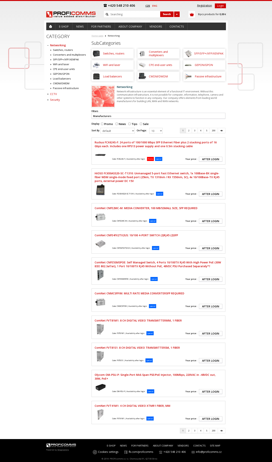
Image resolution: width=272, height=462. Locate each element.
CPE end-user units (64, 69)
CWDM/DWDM (61, 83)
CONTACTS (199, 445)
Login (220, 5)
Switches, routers (63, 50)
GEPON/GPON (61, 74)
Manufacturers (102, 116)
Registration (204, 5)
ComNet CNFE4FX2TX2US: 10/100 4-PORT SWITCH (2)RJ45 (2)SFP (136, 235)
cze (147, 5)
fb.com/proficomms (141, 452)
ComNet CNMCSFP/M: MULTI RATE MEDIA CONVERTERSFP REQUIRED (139, 293)
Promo (107, 124)
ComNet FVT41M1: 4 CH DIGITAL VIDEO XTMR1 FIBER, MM (132, 406)
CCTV (53, 94)
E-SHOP (111, 445)
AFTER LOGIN (210, 159)
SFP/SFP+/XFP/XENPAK (66, 59)
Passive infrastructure (66, 88)
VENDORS (183, 445)
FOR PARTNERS (140, 445)
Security (55, 99)
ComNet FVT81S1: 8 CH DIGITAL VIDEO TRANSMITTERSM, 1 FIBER (137, 347)
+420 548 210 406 (174, 452)
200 (213, 130)
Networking (58, 45)
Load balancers (62, 78)
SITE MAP (215, 445)
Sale (144, 124)
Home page (97, 35)
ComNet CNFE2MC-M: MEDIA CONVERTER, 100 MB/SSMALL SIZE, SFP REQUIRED (146, 208)
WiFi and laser (61, 64)
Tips (132, 124)
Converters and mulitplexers (69, 54)
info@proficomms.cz (209, 452)
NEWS (123, 445)
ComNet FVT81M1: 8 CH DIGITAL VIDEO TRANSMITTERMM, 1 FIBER (138, 320)
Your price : (191, 159)
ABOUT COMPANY (163, 445)
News (120, 124)
